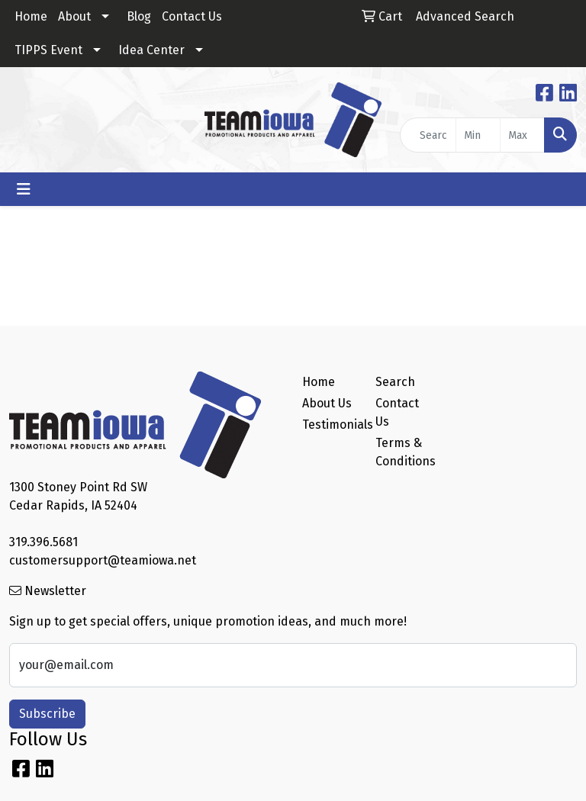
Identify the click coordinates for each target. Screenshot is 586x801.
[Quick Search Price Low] (478, 135)
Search (395, 382)
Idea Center (151, 50)
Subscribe (47, 713)
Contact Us (192, 16)
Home (30, 16)
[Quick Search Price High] (522, 135)
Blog (139, 16)
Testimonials (329, 424)
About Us (327, 403)
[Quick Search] (428, 135)
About (74, 16)
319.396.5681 (43, 542)
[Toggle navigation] (24, 189)
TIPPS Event (48, 50)
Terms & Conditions (402, 452)
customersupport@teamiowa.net (102, 560)
